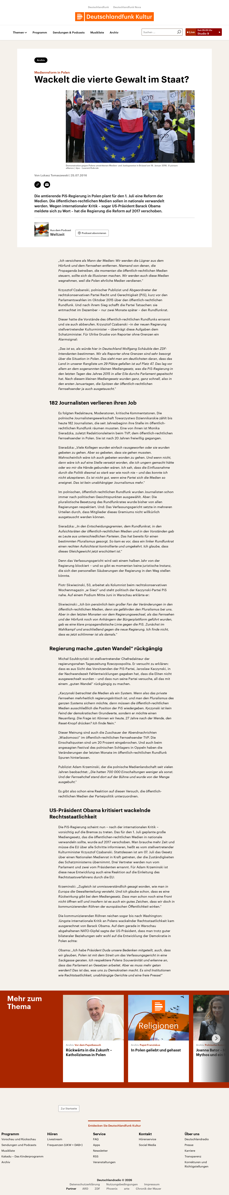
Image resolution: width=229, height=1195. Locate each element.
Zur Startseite (69, 1108)
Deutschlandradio (197, 1139)
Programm (40, 32)
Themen (18, 32)
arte (126, 1188)
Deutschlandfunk (98, 7)
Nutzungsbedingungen (122, 1184)
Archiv (114, 32)
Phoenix (112, 1188)
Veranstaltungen (104, 1162)
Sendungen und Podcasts (18, 1144)
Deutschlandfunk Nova (127, 7)
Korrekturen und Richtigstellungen (196, 1164)
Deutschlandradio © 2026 (114, 1180)
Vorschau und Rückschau (18, 1139)
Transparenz (193, 1156)
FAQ (96, 1139)
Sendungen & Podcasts (69, 32)
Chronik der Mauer (148, 1188)
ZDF (97, 1188)
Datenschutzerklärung (85, 1184)
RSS (95, 1156)
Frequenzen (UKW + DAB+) (64, 1144)
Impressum (152, 1184)
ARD (85, 1188)
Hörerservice (147, 1139)
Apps (96, 1144)
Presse (189, 1144)
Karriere (190, 1150)
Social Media (147, 1144)
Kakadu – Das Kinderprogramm (22, 1156)
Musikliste (97, 32)
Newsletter (100, 1150)
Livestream (54, 1139)
